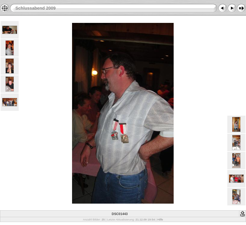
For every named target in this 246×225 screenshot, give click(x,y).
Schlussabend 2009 (35, 8)
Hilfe (160, 219)
